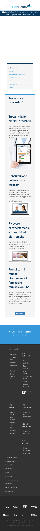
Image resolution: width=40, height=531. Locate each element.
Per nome (8, 469)
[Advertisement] (20, 42)
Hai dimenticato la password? (17, 74)
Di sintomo (8, 476)
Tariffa (10, 81)
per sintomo (9, 491)
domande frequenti (26, 386)
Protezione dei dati (13, 367)
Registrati (20, 313)
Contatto (11, 87)
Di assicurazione (10, 461)
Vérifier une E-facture (27, 432)
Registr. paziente (26, 367)
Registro (11, 71)
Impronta (13, 363)
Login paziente (12, 68)
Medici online (13, 84)
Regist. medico (12, 419)
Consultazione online (27, 377)
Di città (7, 472)
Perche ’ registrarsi (13, 424)
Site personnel (13, 429)
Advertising (26, 453)
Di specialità (9, 465)
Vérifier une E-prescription (27, 414)
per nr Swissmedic (11, 487)
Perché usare (12, 77)
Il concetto (13, 354)
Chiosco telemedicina (27, 449)
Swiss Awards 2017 (12, 376)
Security (12, 371)
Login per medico (13, 413)
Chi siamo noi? (13, 359)
